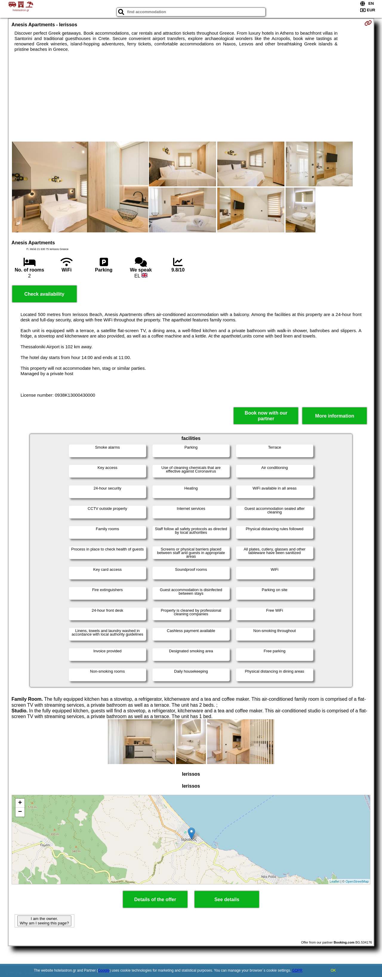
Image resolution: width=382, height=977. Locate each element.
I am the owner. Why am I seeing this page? (44, 920)
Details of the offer (155, 899)
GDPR (297, 970)
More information (334, 415)
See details (226, 899)
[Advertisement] (191, 97)
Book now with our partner (266, 415)
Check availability (44, 294)
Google (104, 970)
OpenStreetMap (357, 881)
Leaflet (335, 881)
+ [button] (20, 803)
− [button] (20, 812)
